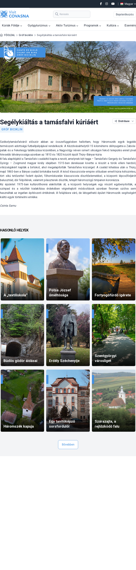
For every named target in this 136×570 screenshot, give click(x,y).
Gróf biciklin (26, 35)
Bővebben (68, 444)
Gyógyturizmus (39, 25)
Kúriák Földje (12, 25)
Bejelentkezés (125, 14)
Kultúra (113, 25)
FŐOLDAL (9, 35)
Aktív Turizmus (67, 25)
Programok (92, 25)
